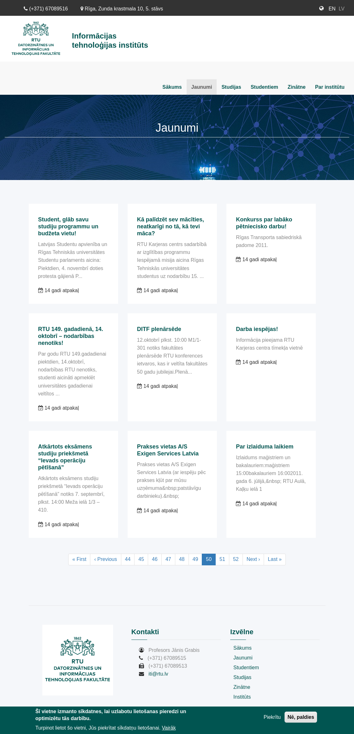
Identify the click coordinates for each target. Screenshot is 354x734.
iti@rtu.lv (158, 674)
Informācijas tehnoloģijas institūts (110, 40)
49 (197, 559)
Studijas (231, 87)
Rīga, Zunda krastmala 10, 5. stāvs (122, 8)
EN (331, 8)
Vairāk (169, 729)
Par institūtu (330, 87)
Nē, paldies (300, 718)
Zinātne (297, 87)
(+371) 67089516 (46, 8)
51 (224, 559)
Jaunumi (201, 87)
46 (157, 559)
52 (238, 559)
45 (143, 559)
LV (342, 8)
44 (130, 559)
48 (184, 559)
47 (170, 559)
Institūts (242, 697)
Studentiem (264, 87)
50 (211, 560)
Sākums (172, 87)
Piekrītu (272, 718)
